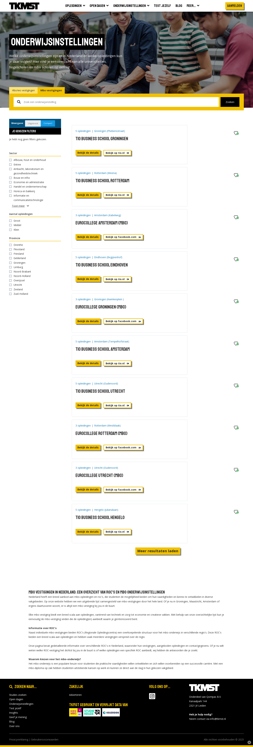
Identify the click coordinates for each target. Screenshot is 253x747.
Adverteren (75, 694)
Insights (13, 712)
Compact (45, 123)
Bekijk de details (88, 152)
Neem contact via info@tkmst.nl (207, 719)
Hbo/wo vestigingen (23, 90)
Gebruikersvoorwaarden (44, 739)
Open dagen (16, 699)
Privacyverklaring (18, 739)
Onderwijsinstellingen (21, 704)
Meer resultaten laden (157, 551)
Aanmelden (234, 6)
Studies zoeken (17, 694)
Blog (11, 721)
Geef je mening (18, 717)
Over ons (14, 726)
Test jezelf (15, 708)
